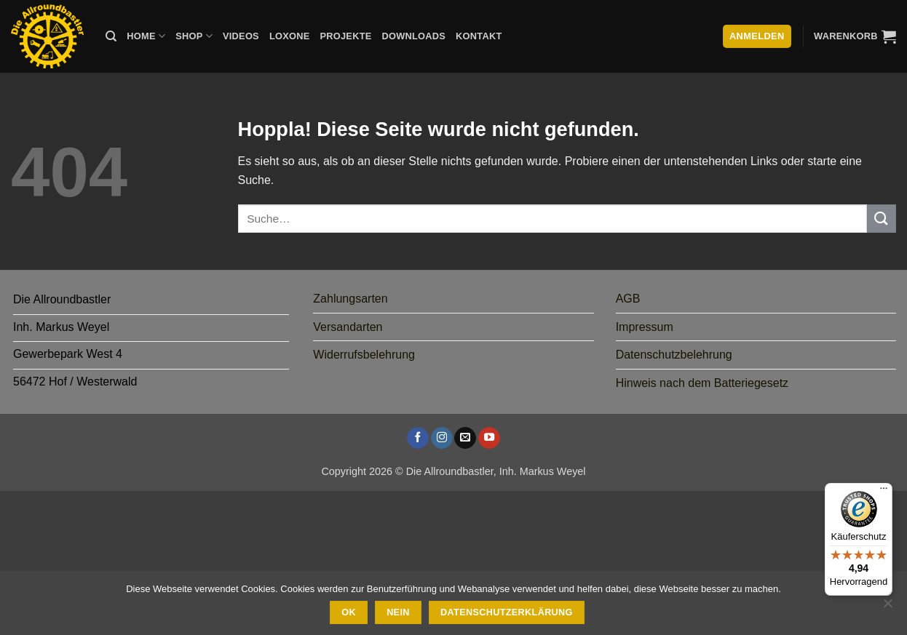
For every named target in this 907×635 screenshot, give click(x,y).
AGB (628, 298)
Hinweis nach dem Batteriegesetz (702, 383)
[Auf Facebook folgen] (418, 438)
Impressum (644, 327)
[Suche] (111, 36)
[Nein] (887, 607)
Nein (398, 612)
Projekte (345, 36)
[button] (855, 36)
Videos (241, 36)
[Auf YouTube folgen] (489, 438)
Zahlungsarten (350, 298)
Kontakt (479, 36)
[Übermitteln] (881, 218)
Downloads (414, 36)
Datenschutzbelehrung (674, 354)
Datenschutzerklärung (506, 612)
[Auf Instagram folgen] (442, 438)
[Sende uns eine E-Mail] (465, 438)
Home (146, 36)
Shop (194, 36)
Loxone (289, 36)
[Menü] (883, 491)
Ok (348, 612)
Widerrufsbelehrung (364, 354)
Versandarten (347, 327)
